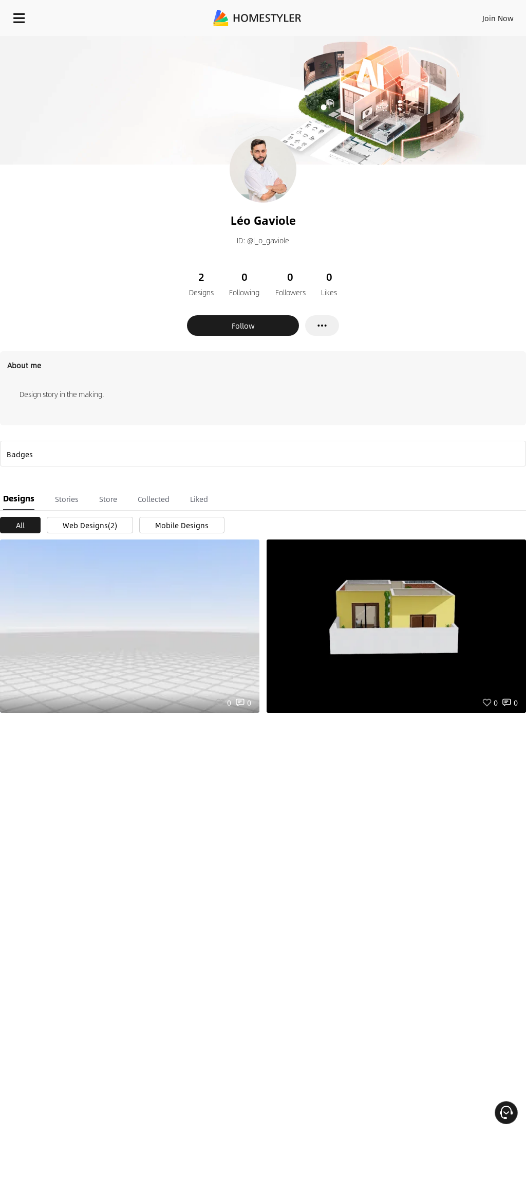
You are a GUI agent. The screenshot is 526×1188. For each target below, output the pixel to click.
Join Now (498, 18)
